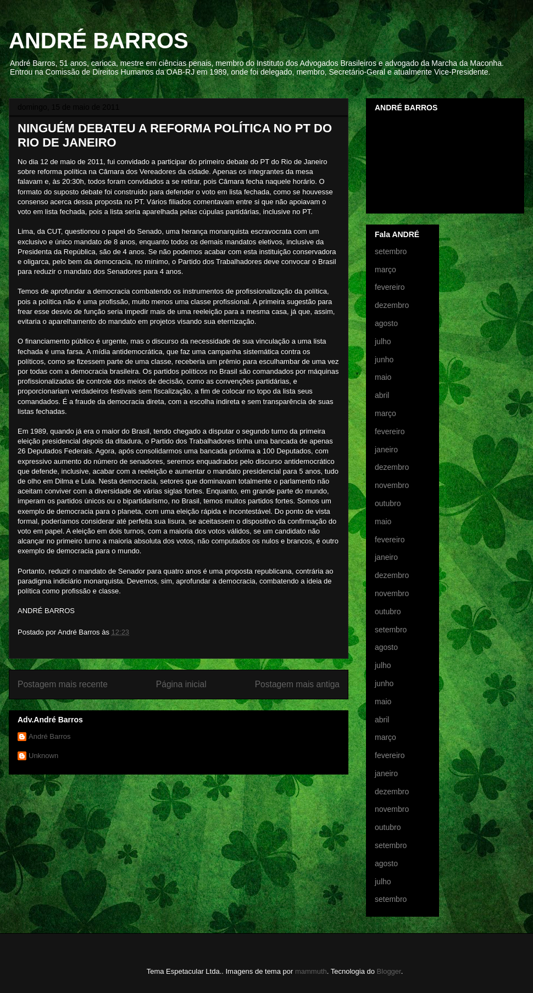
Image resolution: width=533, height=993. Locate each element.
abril (382, 395)
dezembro (392, 305)
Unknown (43, 755)
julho (383, 341)
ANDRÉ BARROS (98, 41)
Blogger (389, 971)
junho (384, 359)
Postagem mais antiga (297, 684)
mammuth (311, 971)
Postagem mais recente (63, 684)
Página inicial (181, 684)
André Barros (50, 736)
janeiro (386, 449)
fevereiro (389, 287)
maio (383, 377)
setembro (391, 251)
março (385, 269)
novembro (392, 485)
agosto (386, 323)
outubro (388, 503)
